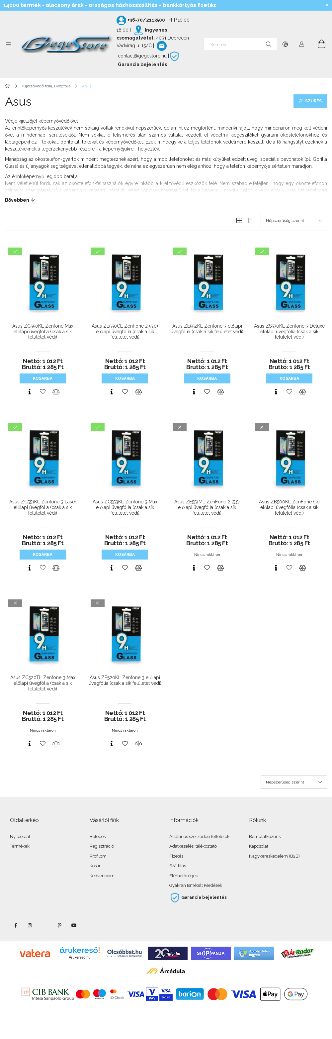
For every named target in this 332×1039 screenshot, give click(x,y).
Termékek (20, 846)
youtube (74, 925)
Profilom (98, 856)
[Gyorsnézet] (29, 392)
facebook (15, 925)
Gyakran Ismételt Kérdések (195, 885)
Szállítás (177, 865)
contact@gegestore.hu (142, 55)
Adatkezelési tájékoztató (193, 846)
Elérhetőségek (183, 875)
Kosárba (42, 378)
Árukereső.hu (79, 957)
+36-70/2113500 (146, 20)
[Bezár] (327, 5)
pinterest (59, 925)
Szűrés (313, 101)
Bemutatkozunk (265, 836)
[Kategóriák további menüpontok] (8, 44)
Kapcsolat (258, 846)
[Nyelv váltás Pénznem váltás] (285, 44)
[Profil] (301, 44)
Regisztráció (102, 846)
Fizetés (176, 856)
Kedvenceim (102, 875)
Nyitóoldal (20, 836)
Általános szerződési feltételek (199, 836)
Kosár (95, 865)
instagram (30, 925)
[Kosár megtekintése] (317, 44)
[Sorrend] (294, 220)
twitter (44, 925)
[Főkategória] (8, 86)
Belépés (98, 836)
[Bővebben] (166, 200)
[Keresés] (240, 44)
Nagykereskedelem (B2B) (274, 856)
